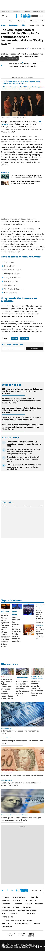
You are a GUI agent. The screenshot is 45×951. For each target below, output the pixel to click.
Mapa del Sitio (7, 917)
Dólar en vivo (16, 11)
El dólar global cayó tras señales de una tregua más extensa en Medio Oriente (21, 818)
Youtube (21, 890)
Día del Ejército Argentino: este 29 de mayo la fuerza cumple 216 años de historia (21, 418)
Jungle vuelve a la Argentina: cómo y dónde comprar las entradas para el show (25, 182)
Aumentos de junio (38, 11)
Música (23, 25)
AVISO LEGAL (7, 924)
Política (16, 901)
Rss (40, 914)
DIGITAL (11, 934)
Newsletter (40, 20)
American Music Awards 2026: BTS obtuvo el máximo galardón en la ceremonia (40, 614)
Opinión (28, 904)
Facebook (7, 890)
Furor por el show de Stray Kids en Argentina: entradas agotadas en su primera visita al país (26, 176)
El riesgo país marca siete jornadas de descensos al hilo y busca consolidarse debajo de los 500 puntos (21, 400)
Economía (21, 21)
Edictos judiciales (22, 924)
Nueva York (24, 339)
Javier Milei (27, 11)
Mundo (16, 907)
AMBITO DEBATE (32, 934)
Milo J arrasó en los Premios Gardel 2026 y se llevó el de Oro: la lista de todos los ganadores (16, 629)
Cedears (40, 506)
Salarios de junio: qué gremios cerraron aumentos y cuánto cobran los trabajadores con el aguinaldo (23, 451)
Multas (37, 924)
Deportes (27, 907)
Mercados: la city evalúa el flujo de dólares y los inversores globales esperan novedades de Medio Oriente (22, 427)
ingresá (41, 16)
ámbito (3, 25)
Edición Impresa (8, 910)
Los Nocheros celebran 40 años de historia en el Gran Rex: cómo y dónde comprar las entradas (22, 82)
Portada (5, 897)
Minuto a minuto (7, 677)
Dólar (11, 21)
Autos (4, 914)
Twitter (3, 890)
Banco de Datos (29, 901)
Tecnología (30, 914)
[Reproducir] (22, 62)
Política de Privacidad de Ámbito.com (17, 920)
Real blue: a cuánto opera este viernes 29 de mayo (22, 775)
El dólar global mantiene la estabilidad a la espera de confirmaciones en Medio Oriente (22, 688)
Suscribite (34, 348)
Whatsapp (26, 890)
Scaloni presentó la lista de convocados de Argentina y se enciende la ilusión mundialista (24, 467)
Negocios (18, 904)
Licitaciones (7, 927)
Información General (27, 910)
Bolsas (16, 506)
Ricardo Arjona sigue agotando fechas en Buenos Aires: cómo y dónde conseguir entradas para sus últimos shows (5, 631)
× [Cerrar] (17, 59)
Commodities (28, 506)
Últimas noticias (19, 897)
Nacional (6, 907)
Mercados (6, 904)
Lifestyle (39, 904)
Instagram (12, 890)
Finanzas (33, 21)
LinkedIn (16, 890)
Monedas (4, 506)
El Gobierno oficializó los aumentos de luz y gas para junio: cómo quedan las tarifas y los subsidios (22, 391)
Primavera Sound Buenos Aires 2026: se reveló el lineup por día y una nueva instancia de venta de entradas (23, 88)
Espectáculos (13, 25)
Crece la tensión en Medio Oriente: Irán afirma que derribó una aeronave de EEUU (23, 459)
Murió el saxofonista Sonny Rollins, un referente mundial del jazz (40, 633)
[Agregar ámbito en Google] (21, 48)
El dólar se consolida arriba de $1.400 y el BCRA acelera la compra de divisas (37, 688)
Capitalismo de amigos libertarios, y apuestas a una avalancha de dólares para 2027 (24, 444)
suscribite (34, 16)
